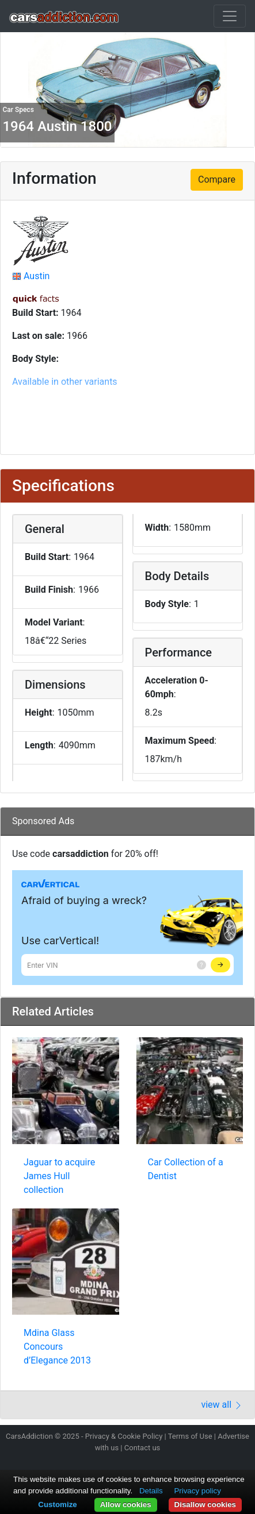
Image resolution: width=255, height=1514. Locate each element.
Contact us (142, 1447)
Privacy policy (197, 1490)
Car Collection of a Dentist (185, 1169)
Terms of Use (190, 1436)
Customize (57, 1504)
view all (222, 1404)
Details (151, 1490)
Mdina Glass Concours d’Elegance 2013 (57, 1346)
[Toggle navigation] (230, 16)
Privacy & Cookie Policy (124, 1436)
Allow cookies (125, 1504)
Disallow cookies (205, 1504)
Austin (37, 276)
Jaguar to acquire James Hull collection (59, 1176)
